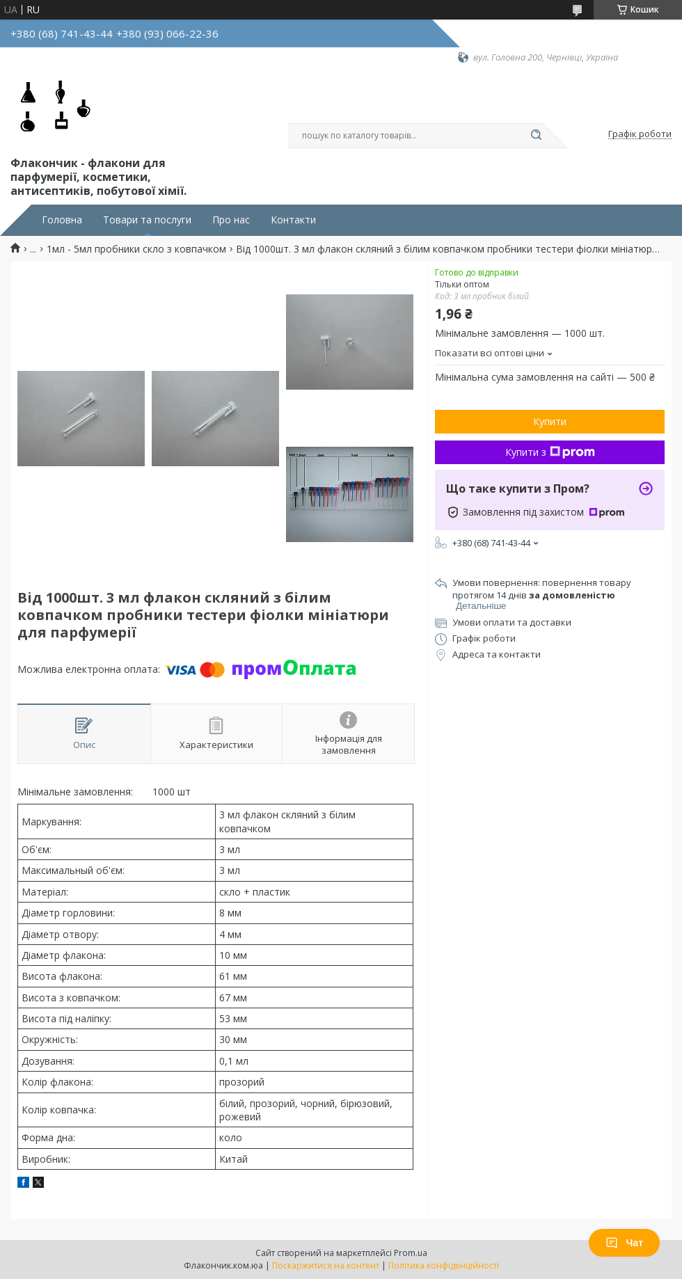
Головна (62, 220)
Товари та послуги (147, 220)
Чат (624, 1243)
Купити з (550, 452)
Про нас (231, 220)
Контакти (293, 220)
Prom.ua (410, 1253)
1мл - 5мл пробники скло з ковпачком (136, 249)
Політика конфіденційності (443, 1265)
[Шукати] (536, 135)
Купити (549, 421)
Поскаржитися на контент (325, 1265)
